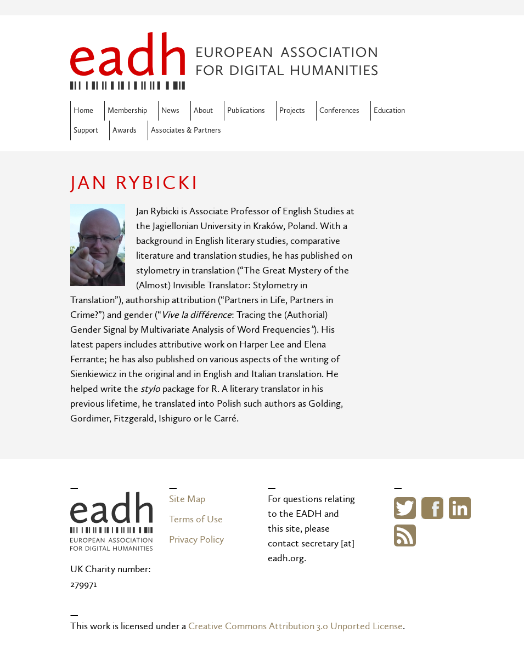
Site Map (187, 499)
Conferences (339, 110)
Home (83, 110)
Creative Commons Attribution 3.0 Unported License (295, 626)
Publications (246, 110)
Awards (124, 130)
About (203, 110)
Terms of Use (196, 519)
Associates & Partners (186, 130)
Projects (292, 110)
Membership (127, 110)
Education (389, 110)
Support (86, 130)
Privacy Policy (196, 539)
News (170, 110)
